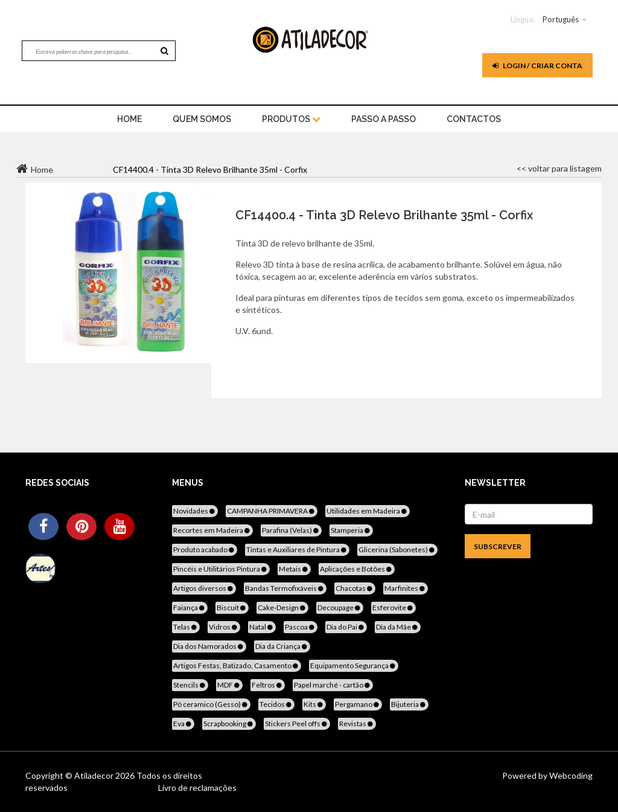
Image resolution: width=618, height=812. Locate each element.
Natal (262, 626)
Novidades (195, 510)
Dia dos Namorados (209, 646)
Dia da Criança (282, 646)
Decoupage (339, 607)
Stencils (190, 684)
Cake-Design (282, 607)
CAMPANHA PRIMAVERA (271, 510)
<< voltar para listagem (559, 168)
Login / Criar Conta (537, 65)
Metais (294, 568)
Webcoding (570, 775)
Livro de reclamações (197, 787)
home (129, 119)
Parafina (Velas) (291, 530)
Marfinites (405, 588)
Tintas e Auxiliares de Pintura (297, 549)
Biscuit (232, 607)
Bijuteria (409, 704)
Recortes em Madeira (212, 530)
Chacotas (355, 588)
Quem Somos (202, 119)
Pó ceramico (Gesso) (211, 704)
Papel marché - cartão (333, 684)
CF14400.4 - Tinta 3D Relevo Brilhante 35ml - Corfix (384, 215)
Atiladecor (94, 775)
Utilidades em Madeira (368, 510)
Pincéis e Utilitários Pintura (221, 568)
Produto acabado (204, 549)
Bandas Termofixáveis (285, 588)
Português (561, 19)
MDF (229, 684)
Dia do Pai (346, 626)
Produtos (291, 119)
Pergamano (358, 704)
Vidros (224, 626)
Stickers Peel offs (297, 723)
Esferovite (393, 607)
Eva (183, 723)
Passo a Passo (383, 119)
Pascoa (300, 626)
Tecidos (276, 704)
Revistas (357, 723)
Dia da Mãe (397, 626)
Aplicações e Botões (356, 568)
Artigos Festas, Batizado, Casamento (236, 665)
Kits (314, 704)
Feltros (268, 684)
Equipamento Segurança (353, 665)
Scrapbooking (229, 723)
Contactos (474, 119)
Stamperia (351, 530)
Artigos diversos (204, 588)
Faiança (189, 607)
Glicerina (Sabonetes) (397, 549)
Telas (186, 626)
